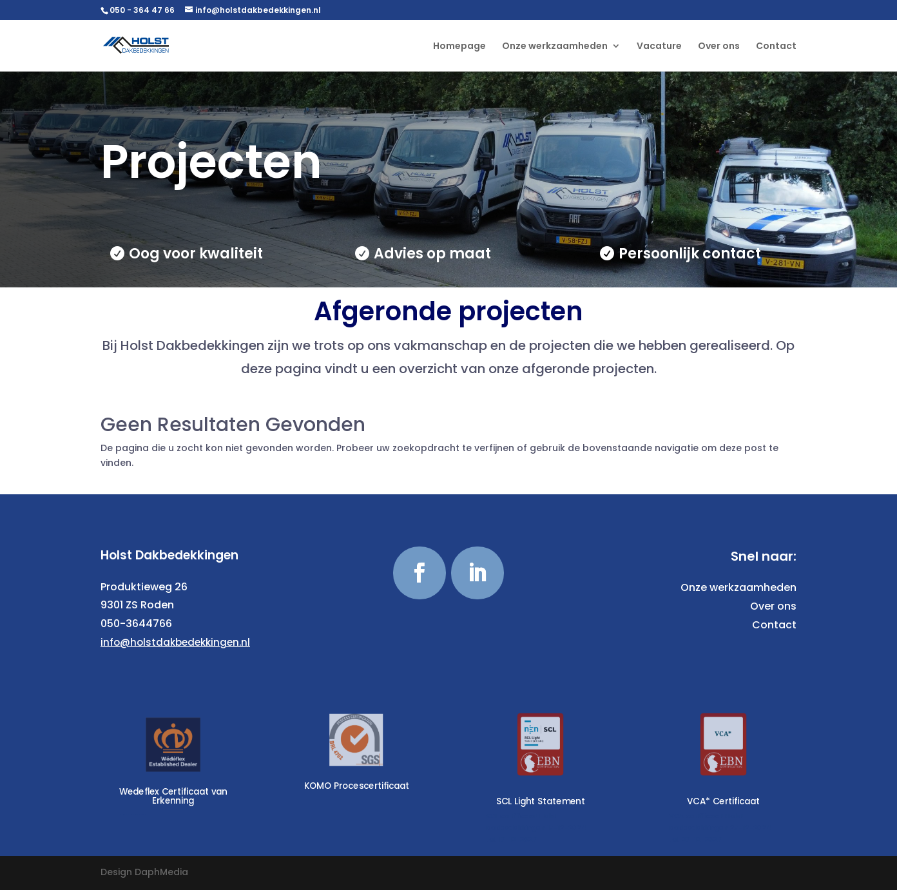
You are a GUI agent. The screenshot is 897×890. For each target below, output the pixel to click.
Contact (776, 46)
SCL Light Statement (540, 801)
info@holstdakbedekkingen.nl (175, 642)
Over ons (719, 46)
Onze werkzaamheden (555, 46)
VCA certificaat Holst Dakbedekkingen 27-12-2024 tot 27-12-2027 (720, 827)
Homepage (459, 46)
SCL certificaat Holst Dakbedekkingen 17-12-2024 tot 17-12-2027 (536, 827)
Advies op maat (432, 254)
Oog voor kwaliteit (196, 254)
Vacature (659, 46)
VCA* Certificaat (724, 801)
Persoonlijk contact (690, 254)
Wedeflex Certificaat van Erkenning (173, 796)
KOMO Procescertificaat (357, 786)
